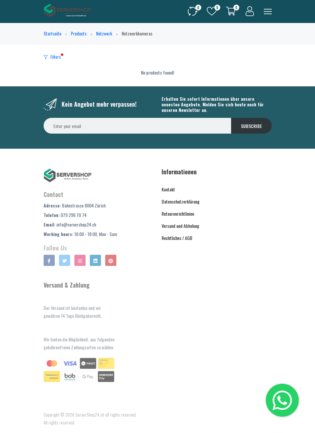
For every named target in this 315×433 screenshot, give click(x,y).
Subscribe (251, 125)
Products (79, 33)
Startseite (52, 33)
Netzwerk (104, 33)
